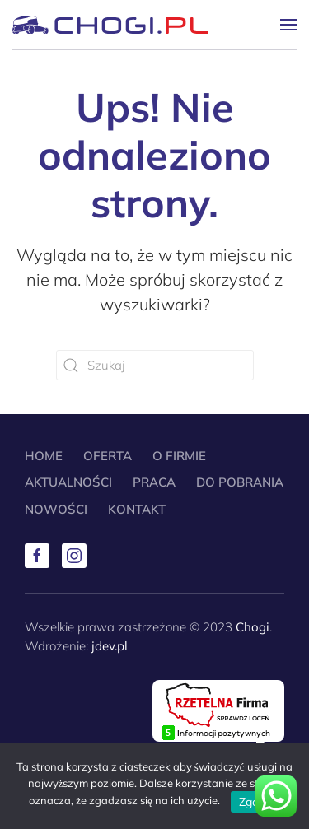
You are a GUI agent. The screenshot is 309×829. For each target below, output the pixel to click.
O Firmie (179, 455)
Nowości (56, 509)
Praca (154, 482)
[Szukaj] (155, 365)
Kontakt (137, 509)
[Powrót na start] (110, 24)
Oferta (107, 455)
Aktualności (68, 482)
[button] (288, 24)
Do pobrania (239, 482)
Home (44, 455)
